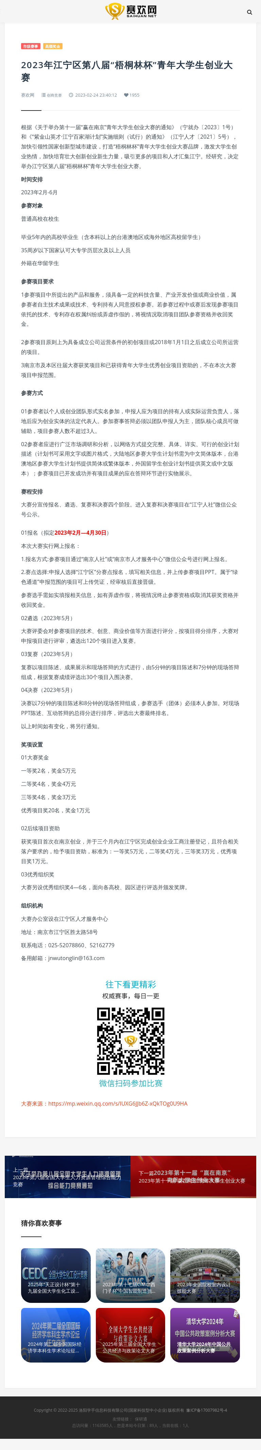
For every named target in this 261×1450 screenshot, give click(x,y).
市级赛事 (32, 46)
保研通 (141, 1430)
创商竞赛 (56, 95)
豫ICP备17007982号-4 (206, 1421)
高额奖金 (57, 46)
